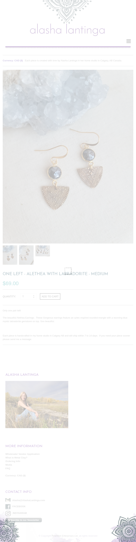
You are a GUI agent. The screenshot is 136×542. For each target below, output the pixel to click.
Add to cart (50, 296)
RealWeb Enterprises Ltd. (65, 535)
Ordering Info (12, 461)
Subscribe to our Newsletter (23, 520)
